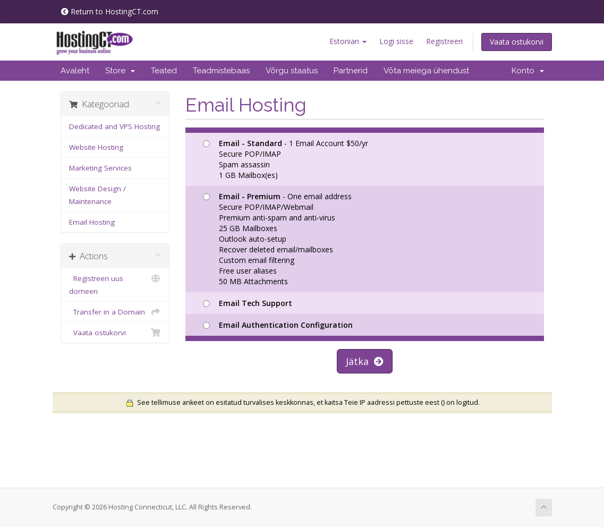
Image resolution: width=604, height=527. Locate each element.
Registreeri (444, 41)
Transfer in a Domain (115, 311)
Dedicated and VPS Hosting (114, 126)
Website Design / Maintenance (97, 195)
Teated (164, 70)
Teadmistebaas (221, 70)
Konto (528, 70)
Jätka (365, 361)
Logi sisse (396, 41)
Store (120, 70)
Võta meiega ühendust (426, 70)
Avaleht (75, 70)
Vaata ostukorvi (516, 42)
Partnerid (351, 70)
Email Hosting (92, 222)
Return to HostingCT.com (109, 11)
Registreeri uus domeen (115, 284)
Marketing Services (100, 168)
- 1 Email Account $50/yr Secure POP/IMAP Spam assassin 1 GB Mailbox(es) (285, 159)
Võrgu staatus (292, 70)
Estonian (348, 41)
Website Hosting (96, 147)
